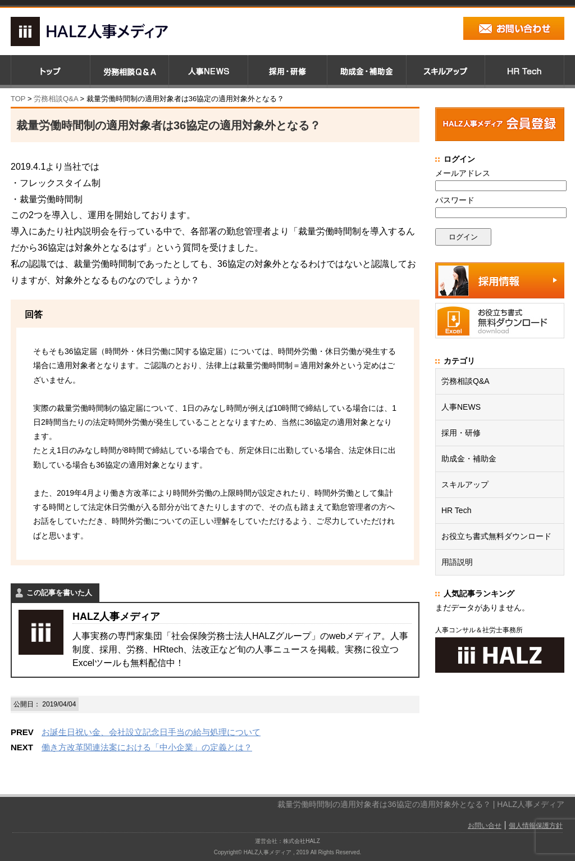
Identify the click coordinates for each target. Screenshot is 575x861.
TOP (18, 98)
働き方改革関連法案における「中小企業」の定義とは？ (147, 747)
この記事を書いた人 (59, 592)
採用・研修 (461, 432)
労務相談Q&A (56, 98)
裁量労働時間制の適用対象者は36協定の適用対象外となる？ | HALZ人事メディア (420, 804)
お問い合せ (484, 826)
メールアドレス (462, 173)
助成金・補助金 (468, 458)
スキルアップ (465, 484)
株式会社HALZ (301, 841)
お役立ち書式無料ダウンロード (496, 536)
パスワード (454, 200)
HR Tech (456, 510)
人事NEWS (461, 406)
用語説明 (457, 562)
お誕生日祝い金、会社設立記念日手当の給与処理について (151, 732)
